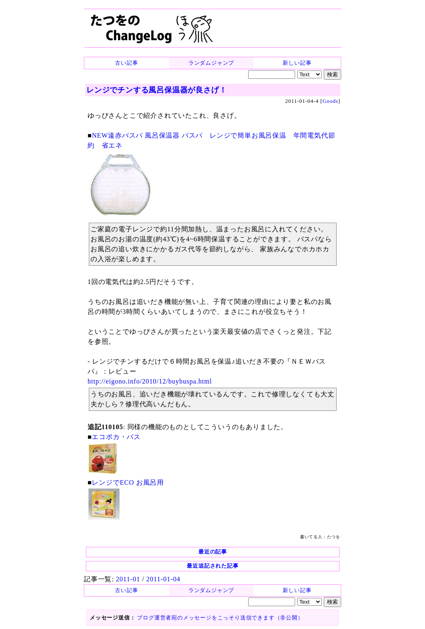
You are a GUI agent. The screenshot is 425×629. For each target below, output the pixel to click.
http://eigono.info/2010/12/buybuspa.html (150, 381)
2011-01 (128, 579)
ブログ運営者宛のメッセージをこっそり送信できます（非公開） (220, 617)
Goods (330, 101)
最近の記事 (212, 552)
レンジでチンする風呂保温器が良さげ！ (156, 90)
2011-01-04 (163, 579)
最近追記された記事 (212, 566)
